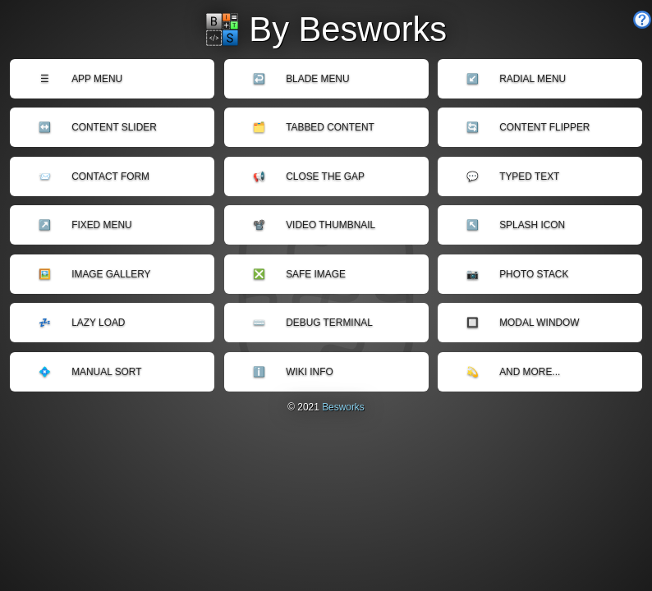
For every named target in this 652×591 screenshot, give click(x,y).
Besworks (343, 407)
